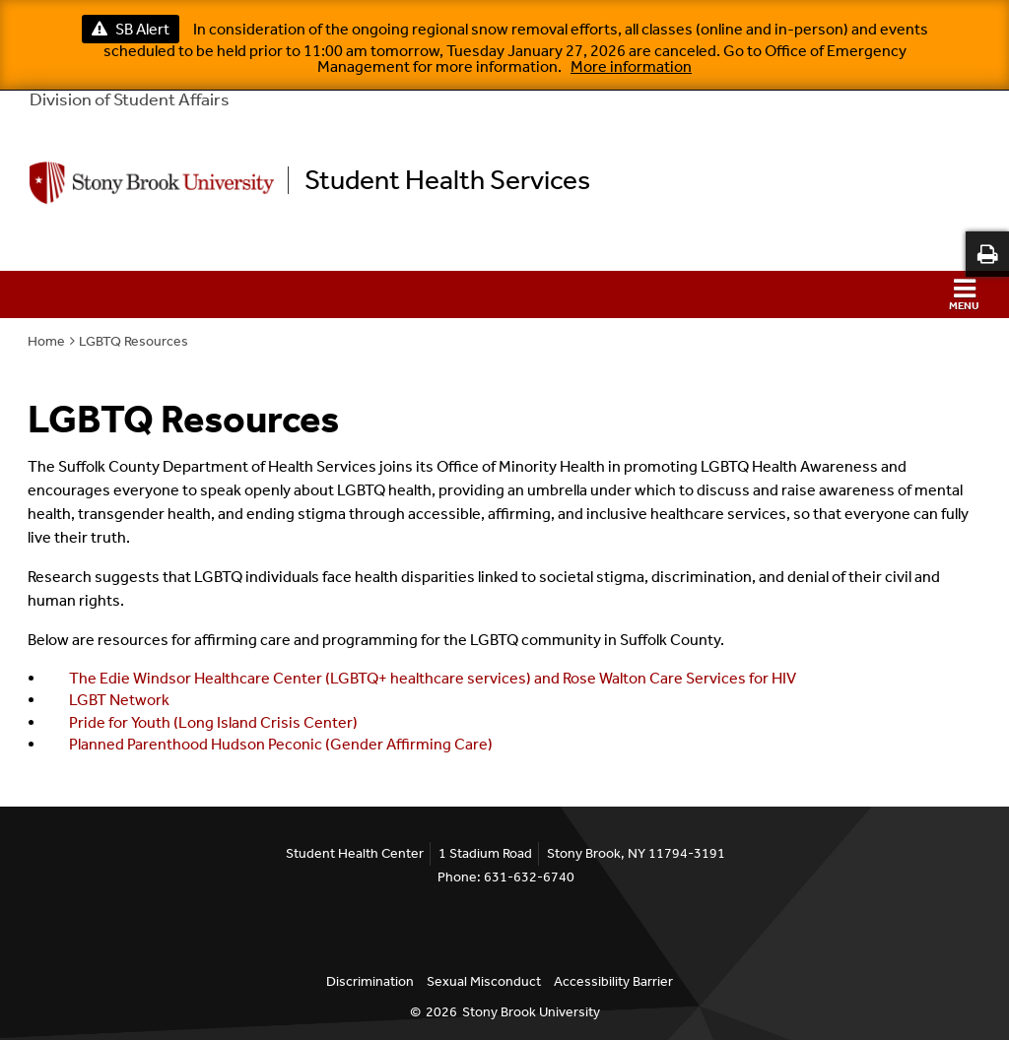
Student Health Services (447, 180)
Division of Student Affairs (130, 99)
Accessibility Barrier (613, 981)
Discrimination (370, 981)
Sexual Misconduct (484, 981)
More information (631, 66)
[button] (504, 294)
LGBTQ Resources (133, 341)
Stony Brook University (531, 1012)
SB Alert (130, 29)
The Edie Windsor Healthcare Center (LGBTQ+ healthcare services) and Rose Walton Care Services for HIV (432, 678)
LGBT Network (119, 699)
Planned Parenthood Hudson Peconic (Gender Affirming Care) (281, 744)
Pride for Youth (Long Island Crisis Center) (213, 722)
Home (46, 341)
